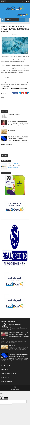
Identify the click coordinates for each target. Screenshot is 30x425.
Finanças (21, 34)
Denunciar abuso (5, 152)
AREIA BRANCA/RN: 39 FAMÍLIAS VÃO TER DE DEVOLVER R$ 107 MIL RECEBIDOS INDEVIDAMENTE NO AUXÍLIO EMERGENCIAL (18, 139)
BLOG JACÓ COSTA (13, 164)
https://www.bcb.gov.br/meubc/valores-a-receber (14, 88)
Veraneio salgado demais (6, 144)
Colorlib (17, 389)
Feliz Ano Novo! (11, 130)
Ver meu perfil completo (13, 167)
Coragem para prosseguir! (14, 114)
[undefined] (5, 398)
